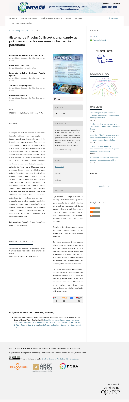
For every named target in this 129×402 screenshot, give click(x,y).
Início (12, 31)
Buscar (113, 18)
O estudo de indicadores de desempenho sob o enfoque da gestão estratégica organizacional (104, 148)
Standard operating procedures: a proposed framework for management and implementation (104, 115)
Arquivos (20, 31)
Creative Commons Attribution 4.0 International (60, 359)
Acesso (106, 3)
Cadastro (116, 3)
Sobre (12, 18)
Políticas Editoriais (51, 18)
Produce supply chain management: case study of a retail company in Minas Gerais (105, 126)
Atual (68, 18)
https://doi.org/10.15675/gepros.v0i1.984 (26, 113)
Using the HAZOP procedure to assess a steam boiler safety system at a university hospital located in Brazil (104, 137)
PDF (58, 99)
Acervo (78, 18)
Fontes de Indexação (21, 23)
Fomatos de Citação (65, 150)
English (95, 36)
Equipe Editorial (29, 18)
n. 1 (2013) (30, 31)
